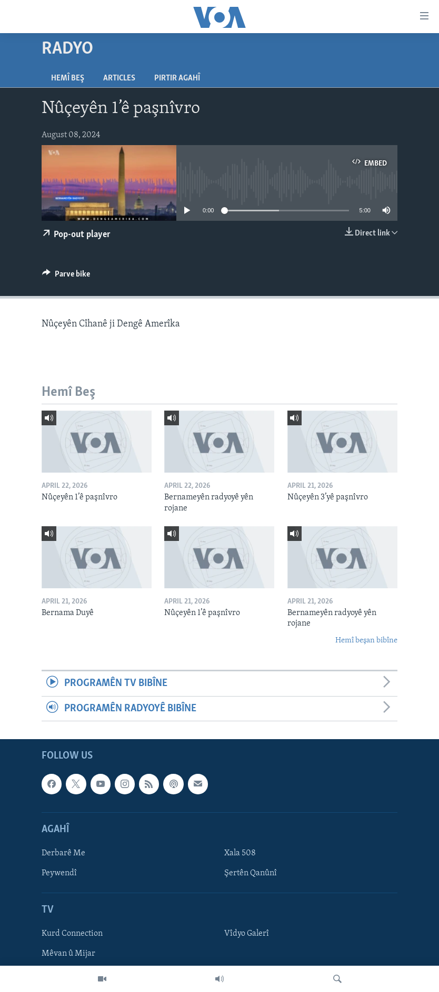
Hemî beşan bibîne (366, 641)
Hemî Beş (67, 78)
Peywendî (59, 873)
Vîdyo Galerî (246, 933)
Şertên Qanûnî (250, 873)
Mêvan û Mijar (68, 953)
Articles (119, 78)
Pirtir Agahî (177, 78)
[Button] (66, 277)
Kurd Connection (72, 933)
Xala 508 (240, 853)
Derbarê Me (63, 853)
